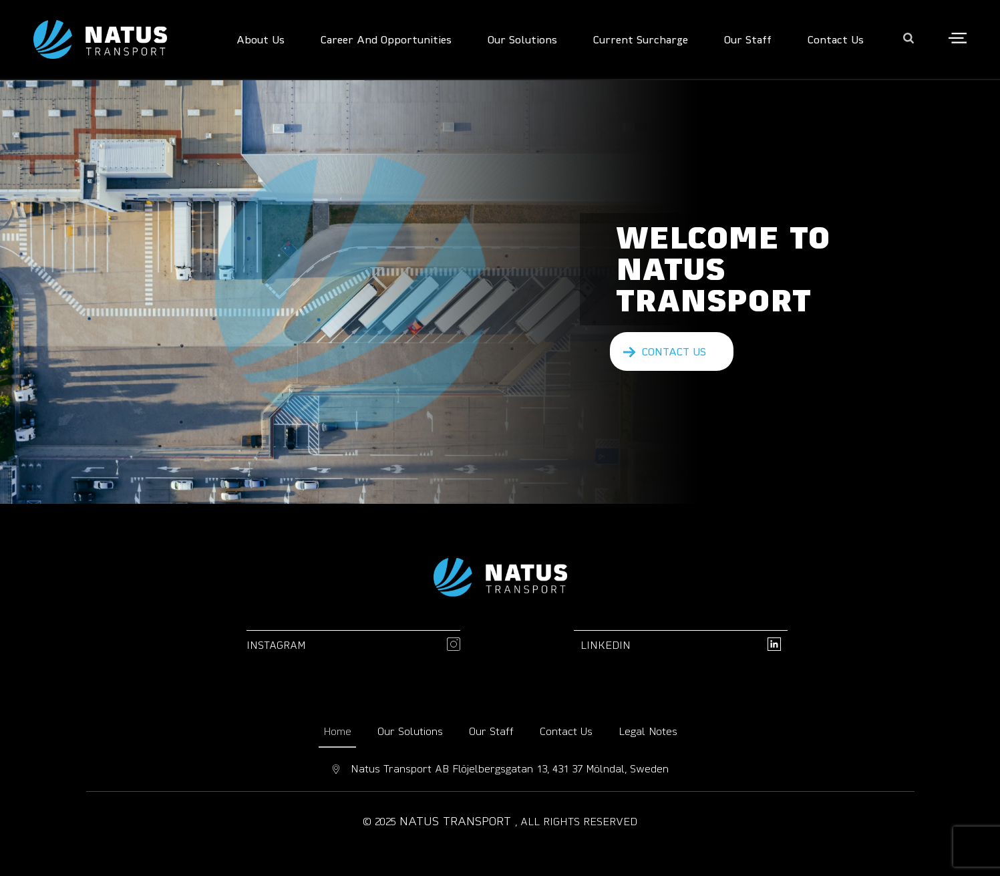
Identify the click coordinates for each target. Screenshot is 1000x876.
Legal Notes (648, 731)
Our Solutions (410, 731)
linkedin (605, 645)
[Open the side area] (958, 39)
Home (337, 731)
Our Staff (491, 731)
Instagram (276, 645)
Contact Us (566, 731)
